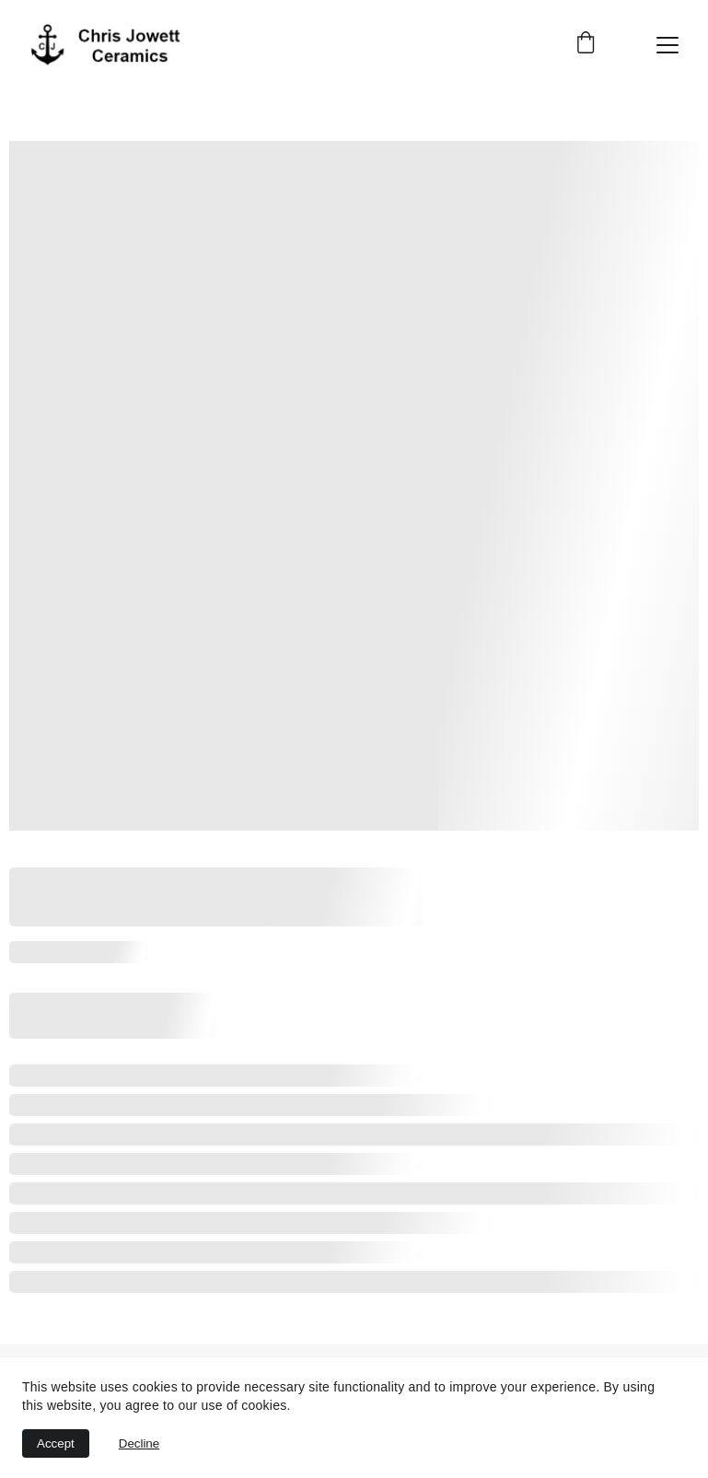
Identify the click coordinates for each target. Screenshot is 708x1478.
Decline (139, 1443)
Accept (56, 1443)
